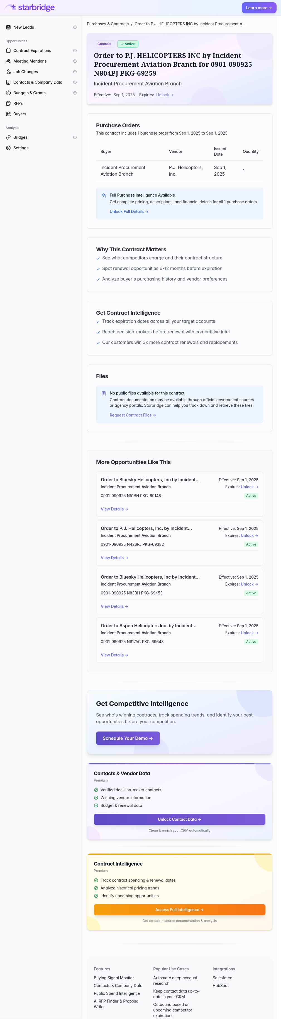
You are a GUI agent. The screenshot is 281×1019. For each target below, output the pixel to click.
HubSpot (221, 985)
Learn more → (259, 7)
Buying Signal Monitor (114, 977)
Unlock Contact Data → (179, 819)
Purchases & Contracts (108, 23)
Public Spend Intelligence (117, 993)
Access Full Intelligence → (179, 909)
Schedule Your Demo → (128, 738)
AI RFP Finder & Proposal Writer (116, 1004)
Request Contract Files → (133, 415)
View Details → (114, 509)
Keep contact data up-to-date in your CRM (176, 994)
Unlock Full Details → (129, 211)
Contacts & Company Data (118, 985)
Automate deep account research (175, 980)
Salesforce (222, 977)
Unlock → (165, 94)
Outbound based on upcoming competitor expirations (172, 1010)
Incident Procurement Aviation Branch (138, 83)
